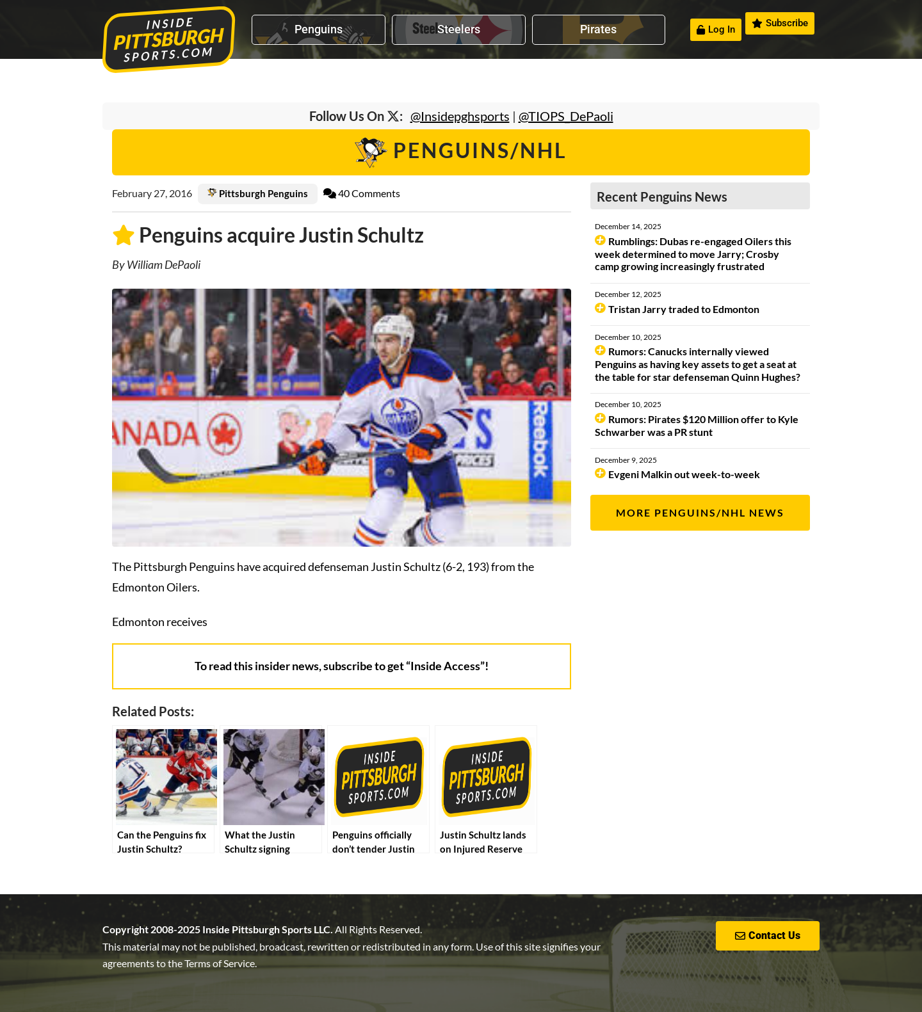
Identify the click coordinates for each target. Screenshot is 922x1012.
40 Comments (361, 193)
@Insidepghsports (460, 116)
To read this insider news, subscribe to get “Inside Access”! (342, 666)
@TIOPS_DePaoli (566, 116)
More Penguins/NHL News (700, 512)
